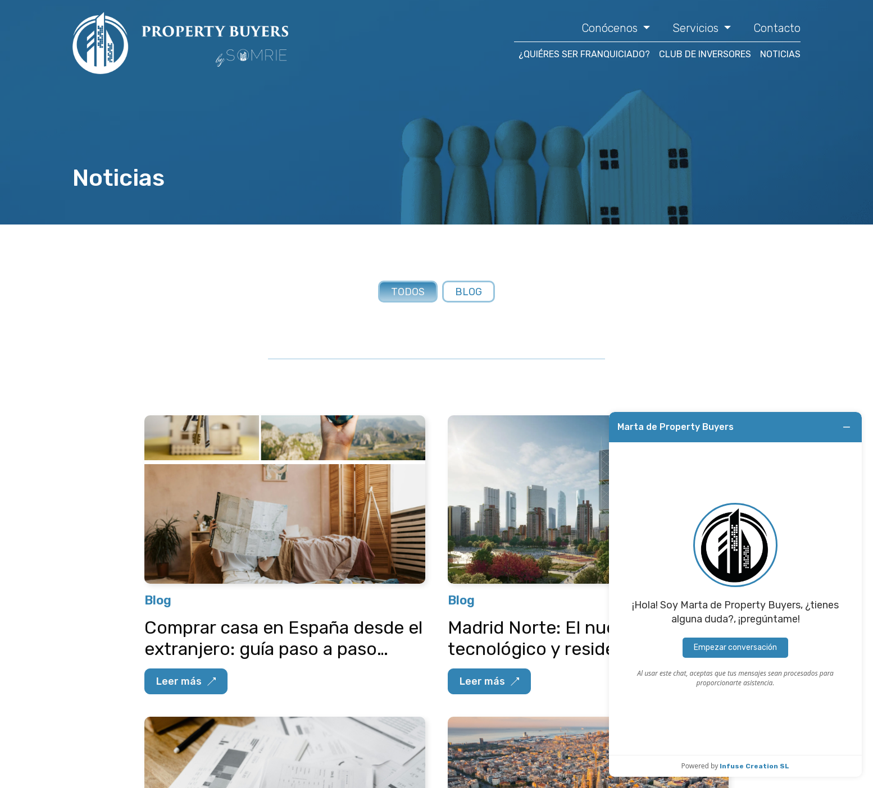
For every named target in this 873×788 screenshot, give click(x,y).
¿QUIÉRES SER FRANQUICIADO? (584, 54)
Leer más (186, 681)
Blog (468, 292)
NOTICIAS (780, 54)
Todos (408, 292)
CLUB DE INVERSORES (705, 54)
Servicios (696, 28)
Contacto (777, 28)
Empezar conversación (735, 647)
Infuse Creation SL (754, 766)
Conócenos (610, 28)
